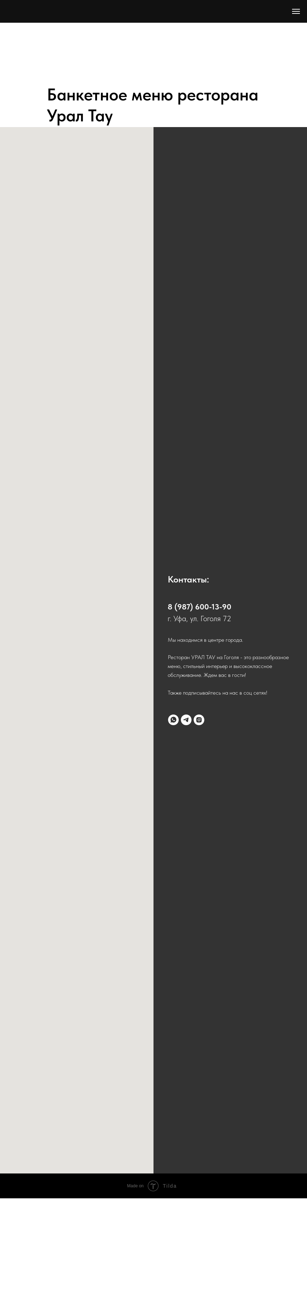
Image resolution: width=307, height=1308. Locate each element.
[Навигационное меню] (296, 11)
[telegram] (186, 720)
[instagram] (199, 720)
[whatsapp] (173, 720)
